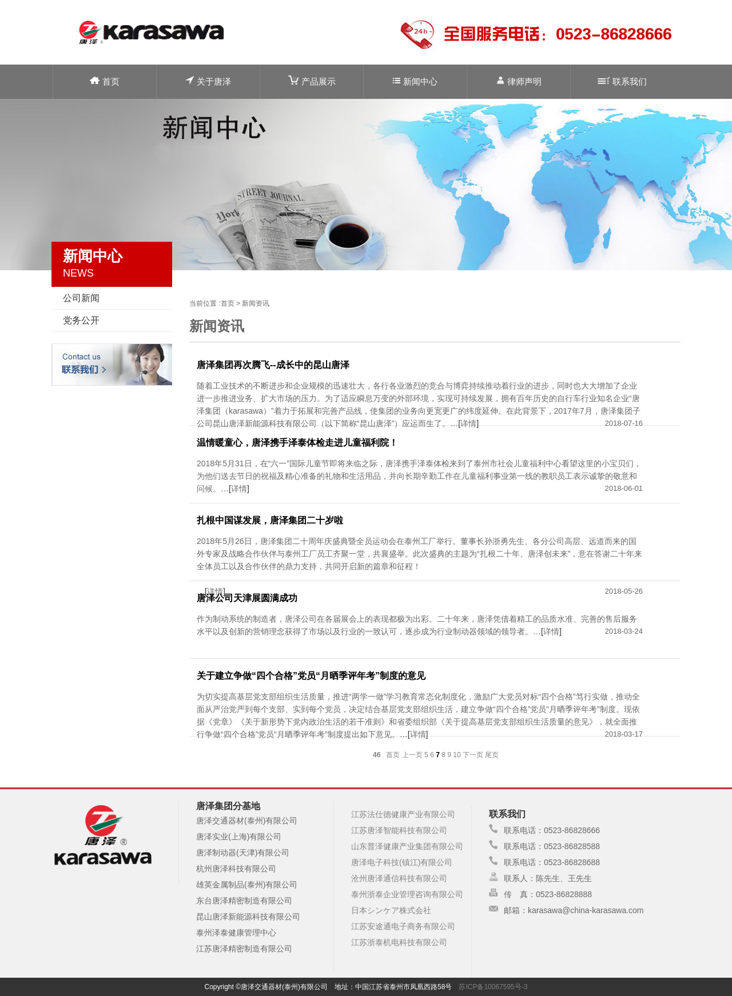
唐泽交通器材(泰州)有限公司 (246, 820)
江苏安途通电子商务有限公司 (403, 926)
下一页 (473, 755)
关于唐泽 (208, 80)
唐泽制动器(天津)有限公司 (242, 852)
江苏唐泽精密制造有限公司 (244, 948)
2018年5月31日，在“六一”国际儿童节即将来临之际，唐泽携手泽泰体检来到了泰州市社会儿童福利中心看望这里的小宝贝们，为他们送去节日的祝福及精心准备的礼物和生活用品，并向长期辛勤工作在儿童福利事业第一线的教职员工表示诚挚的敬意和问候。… (419, 476)
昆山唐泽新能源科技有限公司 (248, 916)
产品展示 (312, 80)
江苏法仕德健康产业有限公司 (403, 814)
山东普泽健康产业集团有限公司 (407, 846)
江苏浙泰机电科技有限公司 (399, 942)
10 (456, 755)
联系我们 (622, 81)
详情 (468, 423)
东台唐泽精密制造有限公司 (244, 900)
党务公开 (81, 320)
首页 (105, 81)
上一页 (412, 755)
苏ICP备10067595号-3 (493, 987)
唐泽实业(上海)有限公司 (238, 836)
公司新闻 (81, 298)
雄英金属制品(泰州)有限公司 (246, 884)
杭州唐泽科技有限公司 (236, 868)
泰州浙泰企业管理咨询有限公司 (407, 894)
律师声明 (519, 80)
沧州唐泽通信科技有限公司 (399, 878)
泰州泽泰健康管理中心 (236, 932)
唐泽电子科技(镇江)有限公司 (401, 862)
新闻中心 (415, 81)
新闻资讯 (255, 303)
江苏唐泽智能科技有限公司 (399, 830)
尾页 (492, 755)
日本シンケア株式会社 (391, 910)
